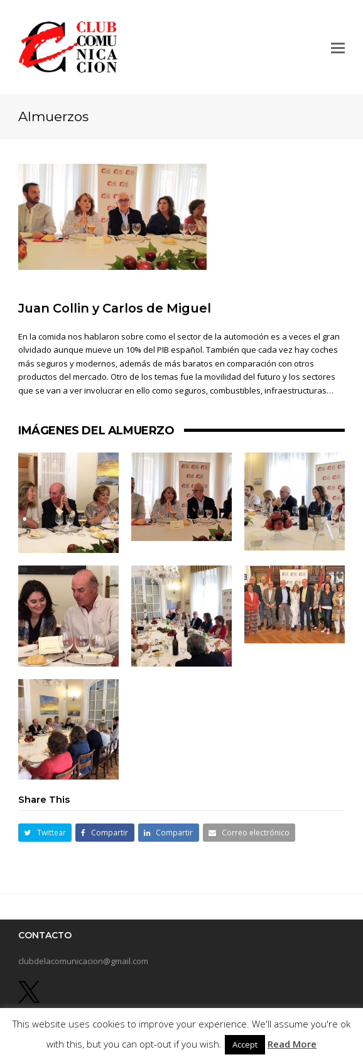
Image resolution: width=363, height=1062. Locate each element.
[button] (338, 47)
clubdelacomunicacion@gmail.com (83, 961)
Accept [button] (244, 1044)
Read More (292, 1044)
